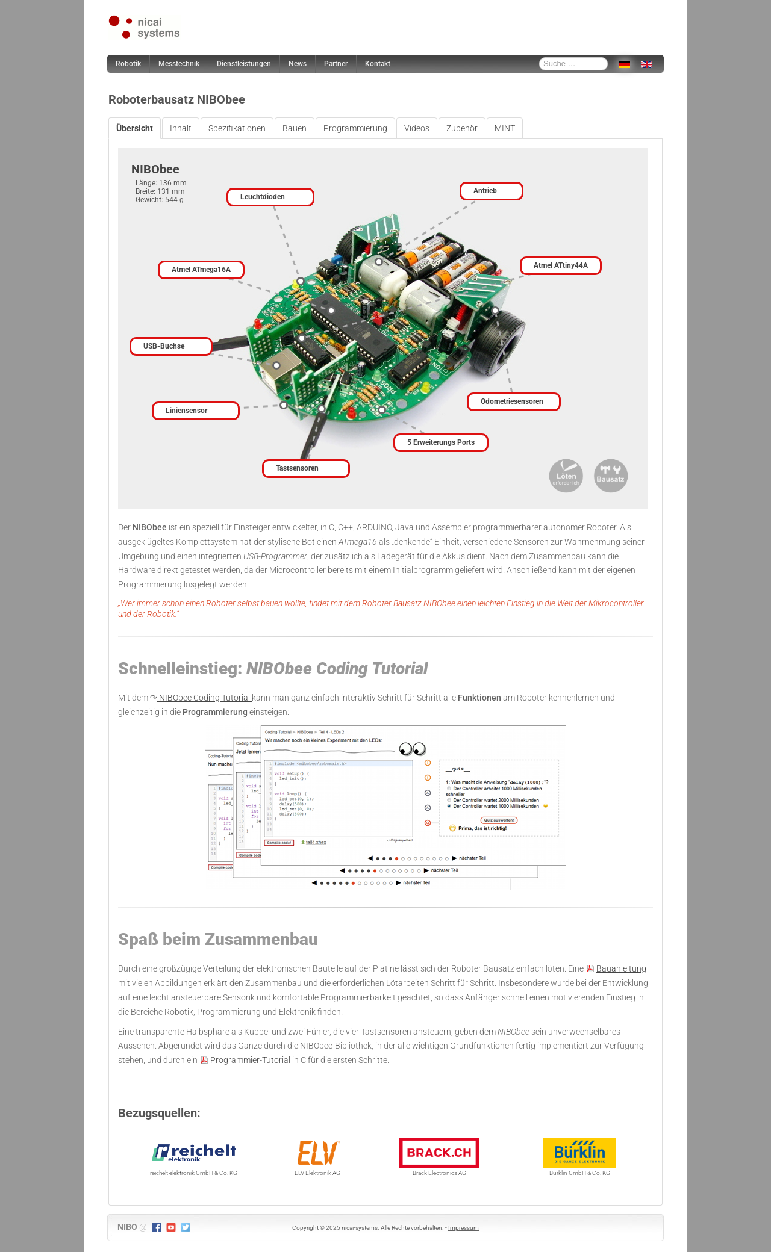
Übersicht (134, 128)
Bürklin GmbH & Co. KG (579, 1157)
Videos (416, 128)
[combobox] (573, 63)
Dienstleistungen (244, 64)
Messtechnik (178, 64)
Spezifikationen (237, 128)
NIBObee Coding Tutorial (204, 697)
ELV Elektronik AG (317, 1157)
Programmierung (355, 128)
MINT (505, 128)
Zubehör (462, 128)
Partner (336, 64)
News (298, 64)
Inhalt (181, 128)
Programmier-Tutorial (250, 1060)
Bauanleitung (621, 968)
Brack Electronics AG (439, 1157)
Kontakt (377, 64)
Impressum (463, 1227)
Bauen (294, 128)
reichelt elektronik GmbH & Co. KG (193, 1157)
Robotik (128, 64)
